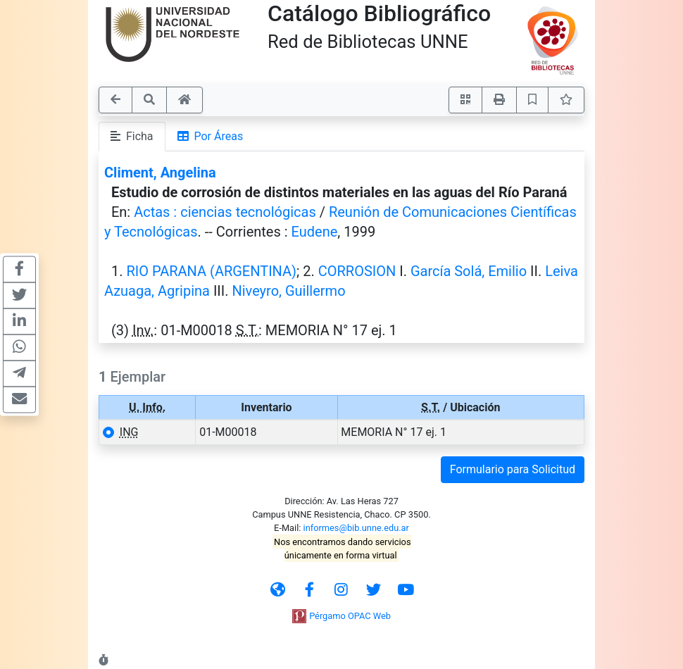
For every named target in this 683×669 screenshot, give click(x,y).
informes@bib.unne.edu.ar (356, 528)
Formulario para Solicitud (512, 469)
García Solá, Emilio (469, 271)
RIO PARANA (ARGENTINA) (211, 271)
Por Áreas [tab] (210, 136)
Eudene (315, 231)
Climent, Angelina (160, 172)
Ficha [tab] (132, 136)
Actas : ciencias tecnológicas (225, 212)
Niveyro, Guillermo (288, 290)
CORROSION (357, 271)
